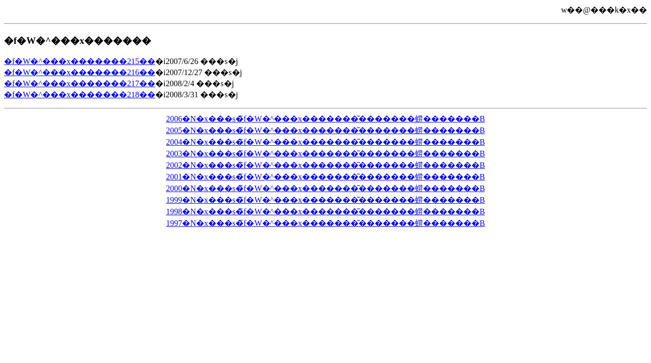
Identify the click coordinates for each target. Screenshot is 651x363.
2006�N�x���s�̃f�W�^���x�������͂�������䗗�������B (325, 118)
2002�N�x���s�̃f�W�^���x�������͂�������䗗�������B (325, 165)
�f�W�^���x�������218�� (79, 94)
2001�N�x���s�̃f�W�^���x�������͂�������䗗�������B (325, 176)
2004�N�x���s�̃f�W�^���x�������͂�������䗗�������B (325, 142)
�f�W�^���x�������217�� (79, 83)
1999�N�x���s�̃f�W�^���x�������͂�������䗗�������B (325, 200)
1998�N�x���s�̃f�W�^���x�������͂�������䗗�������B (325, 211)
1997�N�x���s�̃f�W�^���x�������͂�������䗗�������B (325, 223)
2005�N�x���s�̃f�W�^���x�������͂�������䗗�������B (325, 130)
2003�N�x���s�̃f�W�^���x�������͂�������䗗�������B (325, 153)
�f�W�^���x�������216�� (79, 72)
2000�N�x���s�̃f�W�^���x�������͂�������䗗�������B (325, 188)
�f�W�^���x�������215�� (79, 61)
